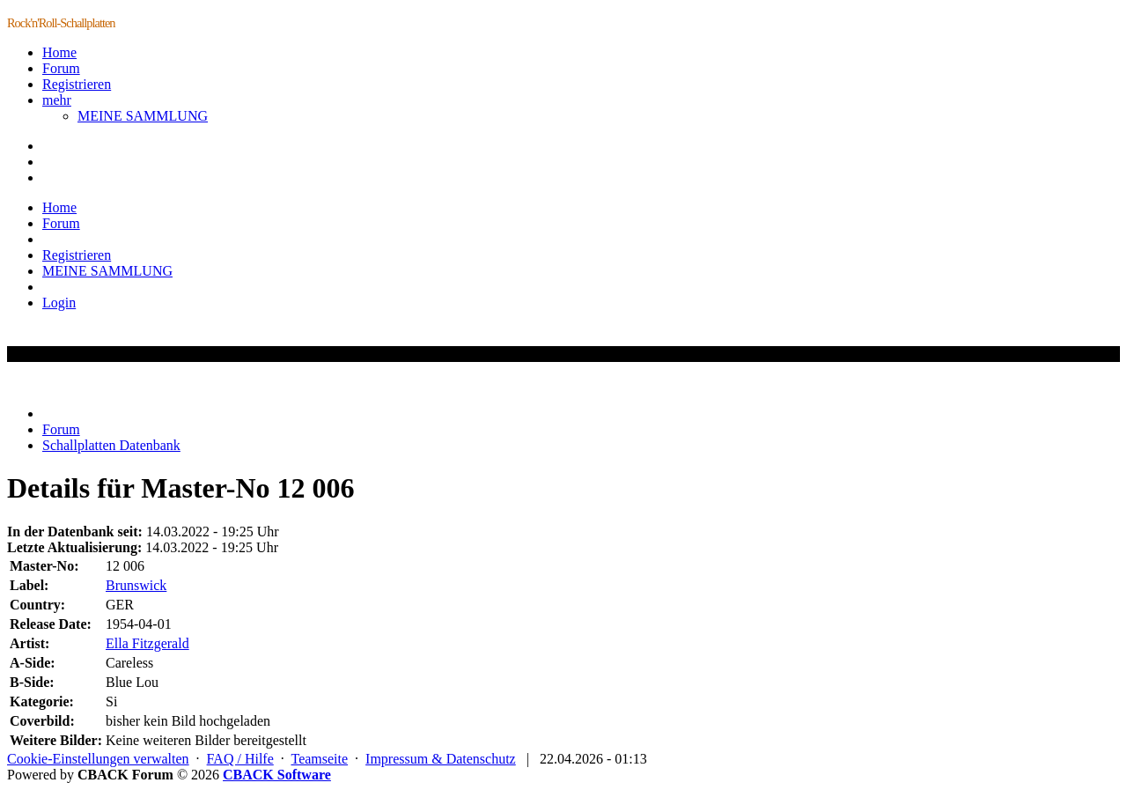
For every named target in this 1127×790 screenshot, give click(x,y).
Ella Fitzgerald (147, 643)
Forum (61, 68)
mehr (56, 99)
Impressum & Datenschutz (440, 758)
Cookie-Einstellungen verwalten (98, 758)
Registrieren (76, 84)
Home (59, 52)
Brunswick (136, 585)
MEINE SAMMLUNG (142, 115)
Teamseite (319, 758)
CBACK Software (277, 774)
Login (59, 302)
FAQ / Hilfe (240, 758)
